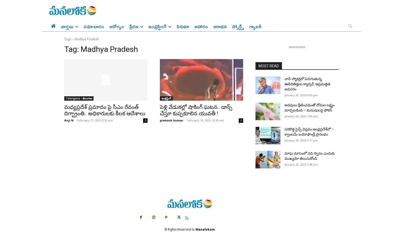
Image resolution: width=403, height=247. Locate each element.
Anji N (69, 120)
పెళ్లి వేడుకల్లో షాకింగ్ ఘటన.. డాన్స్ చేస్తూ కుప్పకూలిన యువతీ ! (196, 110)
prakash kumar (171, 120)
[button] (350, 26)
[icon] (187, 217)
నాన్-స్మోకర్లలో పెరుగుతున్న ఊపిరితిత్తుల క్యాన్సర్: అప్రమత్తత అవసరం (307, 84)
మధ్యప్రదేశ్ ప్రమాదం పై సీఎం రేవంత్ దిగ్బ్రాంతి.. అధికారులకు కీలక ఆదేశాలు (104, 110)
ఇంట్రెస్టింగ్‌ (166, 98)
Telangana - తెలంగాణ (79, 98)
